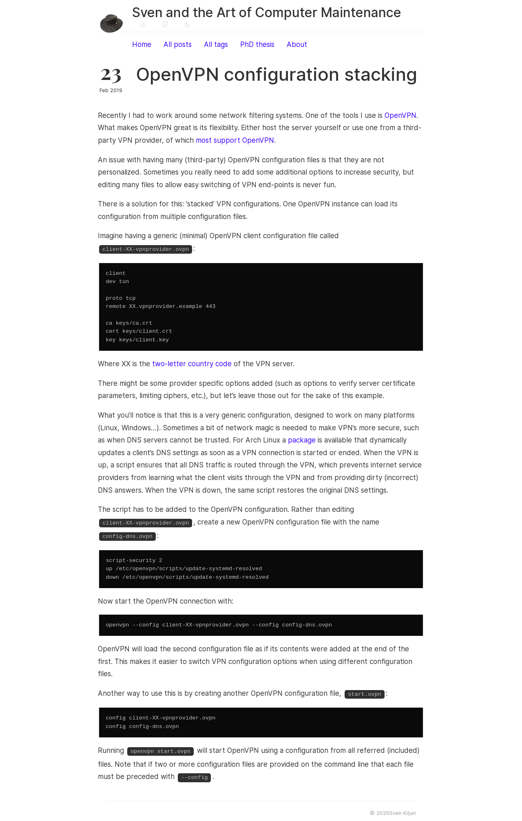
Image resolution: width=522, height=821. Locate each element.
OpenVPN (400, 115)
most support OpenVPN (235, 140)
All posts (178, 44)
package (302, 439)
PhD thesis (257, 44)
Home (141, 44)
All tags (216, 44)
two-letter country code (192, 363)
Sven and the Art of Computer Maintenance (266, 12)
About (297, 44)
